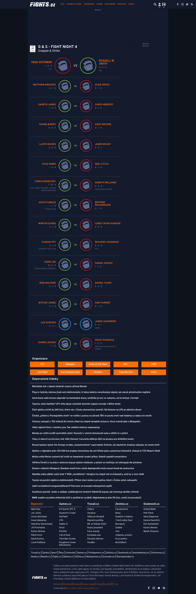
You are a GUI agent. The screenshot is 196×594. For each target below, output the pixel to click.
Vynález (91, 542)
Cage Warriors (126, 372)
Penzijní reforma (95, 539)
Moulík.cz (46, 556)
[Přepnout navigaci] (159, 4)
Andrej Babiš (149, 509)
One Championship (70, 372)
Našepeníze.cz (93, 556)
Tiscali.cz (36, 553)
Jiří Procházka (38, 527)
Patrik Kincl (36, 535)
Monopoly (120, 524)
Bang (117, 513)
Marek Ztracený (151, 531)
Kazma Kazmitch (151, 520)
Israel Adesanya (38, 520)
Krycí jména (121, 539)
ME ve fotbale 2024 (96, 524)
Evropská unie (94, 535)
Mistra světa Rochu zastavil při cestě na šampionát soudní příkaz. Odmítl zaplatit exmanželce (79, 457)
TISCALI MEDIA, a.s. (72, 588)
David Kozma (37, 539)
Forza (61, 527)
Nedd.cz (35, 556)
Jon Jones (36, 513)
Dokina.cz (68, 556)
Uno (117, 531)
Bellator (98, 372)
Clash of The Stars (98, 364)
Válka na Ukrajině (95, 516)
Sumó (99, 4)
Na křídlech (120, 542)
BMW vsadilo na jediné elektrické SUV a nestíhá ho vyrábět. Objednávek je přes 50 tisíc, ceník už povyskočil (86, 498)
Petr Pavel (148, 513)
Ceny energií (93, 531)
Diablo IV (63, 524)
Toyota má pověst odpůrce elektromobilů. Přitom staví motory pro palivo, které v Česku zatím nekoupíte (84, 480)
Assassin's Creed (67, 513)
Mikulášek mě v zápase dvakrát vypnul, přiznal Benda (59, 386)
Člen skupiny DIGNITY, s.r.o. (89, 588)
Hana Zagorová (150, 516)
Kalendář (110, 4)
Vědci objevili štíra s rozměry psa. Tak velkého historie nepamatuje (66, 427)
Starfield (63, 516)
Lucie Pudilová (38, 542)
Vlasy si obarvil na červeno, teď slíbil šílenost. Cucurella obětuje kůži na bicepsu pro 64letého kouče (83, 439)
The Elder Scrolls (67, 539)
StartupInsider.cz (125, 556)
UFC (63, 4)
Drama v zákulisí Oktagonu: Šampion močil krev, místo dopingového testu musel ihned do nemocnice (83, 468)
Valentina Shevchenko (42, 524)
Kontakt (107, 584)
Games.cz (82, 553)
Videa (131, 4)
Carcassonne (121, 509)
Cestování (70, 553)
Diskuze (121, 4)
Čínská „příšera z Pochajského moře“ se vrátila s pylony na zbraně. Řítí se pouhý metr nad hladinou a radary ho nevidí (91, 416)
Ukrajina (91, 513)
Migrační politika (95, 520)
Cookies (76, 584)
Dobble (118, 527)
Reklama (57, 584)
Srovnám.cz (109, 556)
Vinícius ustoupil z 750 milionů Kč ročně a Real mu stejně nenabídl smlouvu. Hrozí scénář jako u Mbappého (86, 421)
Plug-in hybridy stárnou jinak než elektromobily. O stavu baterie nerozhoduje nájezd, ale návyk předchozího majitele (91, 392)
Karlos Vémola (38, 531)
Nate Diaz (35, 509)
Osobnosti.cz (124, 553)
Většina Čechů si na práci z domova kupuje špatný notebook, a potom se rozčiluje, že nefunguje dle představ (87, 462)
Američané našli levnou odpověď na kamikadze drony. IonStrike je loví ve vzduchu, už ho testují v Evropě (85, 398)
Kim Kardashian (151, 524)
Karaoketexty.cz (141, 553)
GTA (61, 520)
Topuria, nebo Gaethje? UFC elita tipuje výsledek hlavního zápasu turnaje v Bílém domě (76, 404)
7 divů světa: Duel (123, 520)
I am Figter (42, 372)
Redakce (67, 584)
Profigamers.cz (96, 553)
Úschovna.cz (157, 553)
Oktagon (70, 364)
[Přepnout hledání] (155, 4)
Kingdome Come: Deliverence (67, 543)
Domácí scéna (74, 4)
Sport (54, 553)
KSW (153, 364)
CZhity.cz (79, 556)
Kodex (99, 584)
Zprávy (46, 553)
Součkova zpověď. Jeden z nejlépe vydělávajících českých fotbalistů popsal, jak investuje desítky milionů (85, 492)
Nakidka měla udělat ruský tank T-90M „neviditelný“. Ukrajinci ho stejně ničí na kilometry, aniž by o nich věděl (88, 474)
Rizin (153, 372)
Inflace (90, 509)
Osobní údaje (88, 584)
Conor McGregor (39, 516)
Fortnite (63, 531)
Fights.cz (57, 556)
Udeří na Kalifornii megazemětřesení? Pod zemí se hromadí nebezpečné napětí (72, 486)
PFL (126, 364)
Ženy (61, 553)
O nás (115, 584)
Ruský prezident (95, 527)
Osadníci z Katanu (124, 516)
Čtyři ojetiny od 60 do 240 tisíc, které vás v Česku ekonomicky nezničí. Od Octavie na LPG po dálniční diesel (86, 410)
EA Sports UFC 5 (67, 509)
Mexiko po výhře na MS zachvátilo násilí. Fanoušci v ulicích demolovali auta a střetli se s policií (80, 433)
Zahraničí (89, 4)
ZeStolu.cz (111, 553)
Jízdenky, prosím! (123, 535)
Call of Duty (64, 535)
